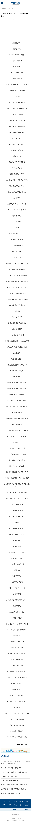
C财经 (21, 801)
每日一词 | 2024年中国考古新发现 (11, 768)
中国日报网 (3, 8)
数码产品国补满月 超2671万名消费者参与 (13, 789)
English (14, 809)
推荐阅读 (5, 756)
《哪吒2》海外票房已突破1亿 (10, 780)
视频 (4, 805)
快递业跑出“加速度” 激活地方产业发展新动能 (14, 784)
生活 (27, 801)
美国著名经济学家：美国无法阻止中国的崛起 (14, 772)
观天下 (27, 805)
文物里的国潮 (10, 8)
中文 (21, 809)
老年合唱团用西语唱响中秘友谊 (10, 793)
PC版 (27, 809)
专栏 (10, 805)
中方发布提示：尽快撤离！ (9, 776)
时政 (10, 801)
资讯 (15, 801)
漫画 (21, 805)
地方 (15, 805)
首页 (4, 801)
